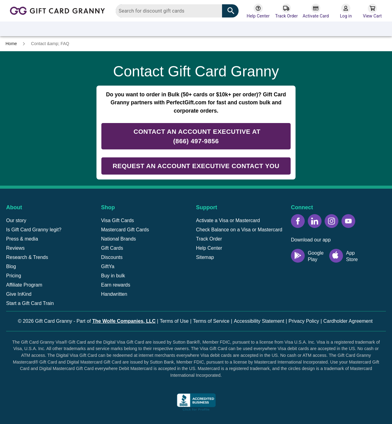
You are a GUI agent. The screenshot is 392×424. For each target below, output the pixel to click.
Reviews (15, 248)
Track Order (209, 238)
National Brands (118, 238)
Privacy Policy (303, 321)
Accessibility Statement (259, 321)
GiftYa (107, 266)
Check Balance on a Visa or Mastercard (239, 229)
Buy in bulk (113, 275)
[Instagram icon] (331, 221)
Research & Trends (27, 257)
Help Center (209, 248)
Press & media (22, 238)
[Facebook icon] (298, 221)
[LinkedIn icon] (315, 221)
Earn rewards (115, 284)
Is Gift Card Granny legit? (34, 229)
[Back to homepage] (59, 10)
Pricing (13, 275)
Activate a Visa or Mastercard (228, 220)
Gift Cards (112, 248)
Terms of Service (211, 321)
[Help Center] (258, 11)
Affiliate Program (24, 284)
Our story (16, 220)
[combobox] (177, 10)
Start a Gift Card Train (30, 303)
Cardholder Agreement (348, 321)
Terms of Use (174, 321)
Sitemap (205, 257)
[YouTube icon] (348, 221)
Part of (116, 321)
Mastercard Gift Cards (125, 229)
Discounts (112, 257)
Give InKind (19, 294)
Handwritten (114, 294)
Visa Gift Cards (117, 220)
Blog (11, 266)
